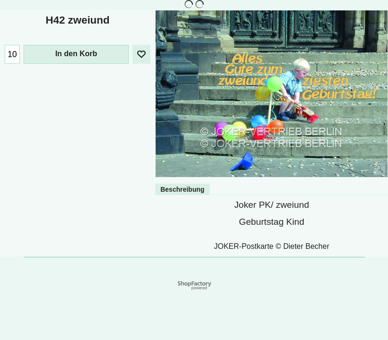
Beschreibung (182, 189)
